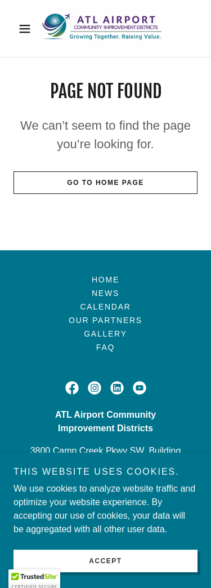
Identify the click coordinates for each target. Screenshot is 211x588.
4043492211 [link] (105, 487)
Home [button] (105, 279)
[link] (105, 28)
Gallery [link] (105, 333)
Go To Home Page (105, 183)
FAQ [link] (105, 347)
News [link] (105, 293)
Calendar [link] (105, 306)
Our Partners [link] (105, 320)
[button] (27, 28)
